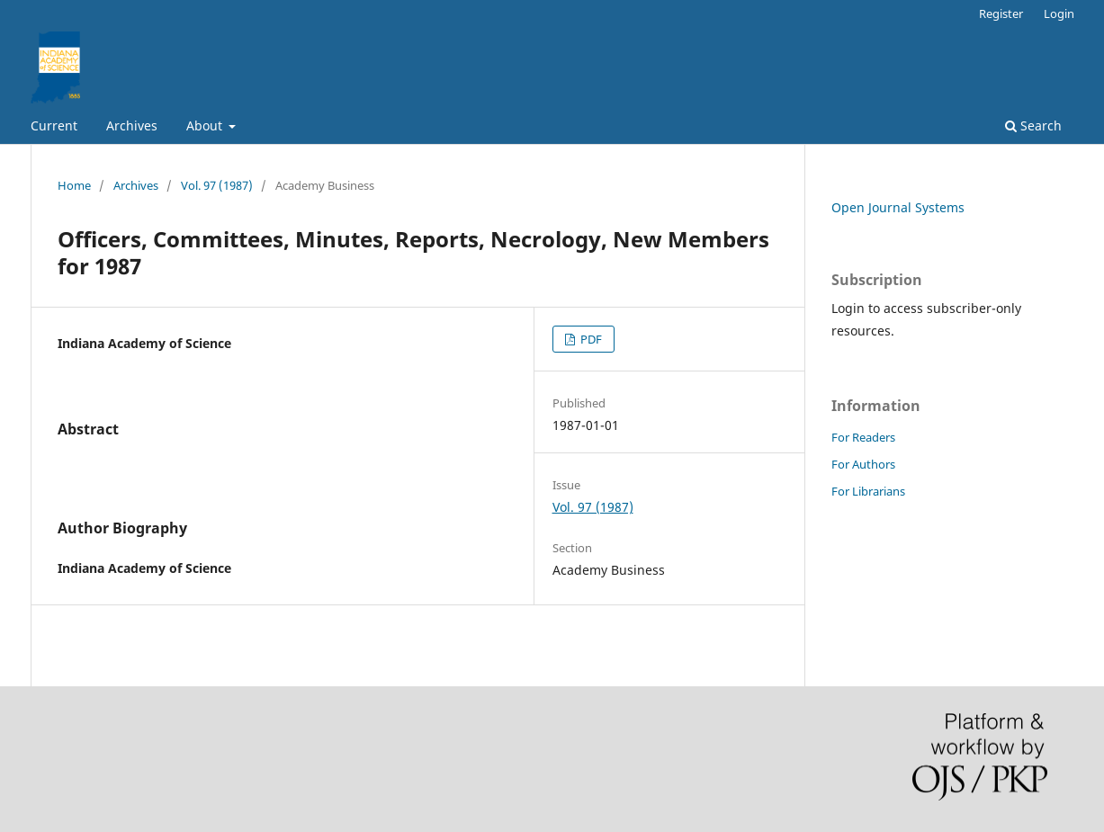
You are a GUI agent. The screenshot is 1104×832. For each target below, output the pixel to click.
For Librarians (868, 491)
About (206, 125)
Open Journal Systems (898, 207)
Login (1059, 13)
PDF (590, 339)
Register (1001, 13)
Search (1033, 125)
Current (54, 125)
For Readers (863, 437)
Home (74, 185)
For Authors (863, 464)
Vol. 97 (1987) (217, 185)
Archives (131, 125)
